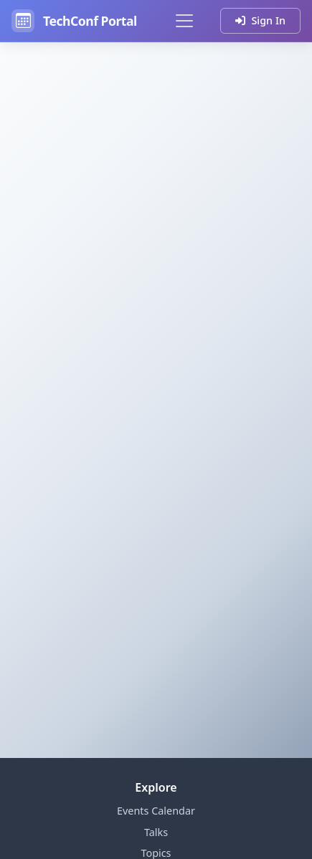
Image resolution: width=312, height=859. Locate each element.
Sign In (260, 20)
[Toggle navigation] (184, 21)
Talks (156, 832)
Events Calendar (156, 810)
